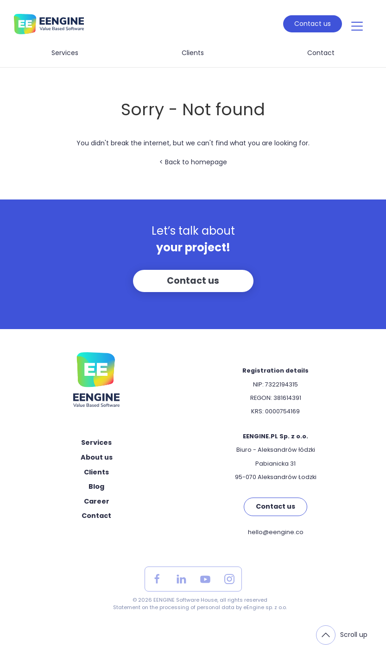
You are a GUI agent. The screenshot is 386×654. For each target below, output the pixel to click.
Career (96, 501)
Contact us (312, 23)
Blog (96, 486)
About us (97, 457)
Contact (321, 52)
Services (64, 52)
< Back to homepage (193, 162)
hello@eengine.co (276, 532)
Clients (193, 52)
